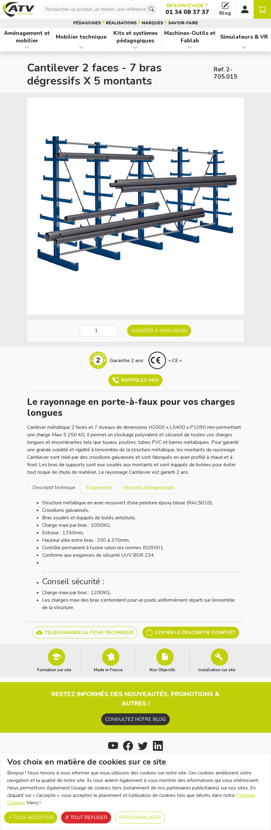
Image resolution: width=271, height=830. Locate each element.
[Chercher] (151, 9)
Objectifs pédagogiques (148, 487)
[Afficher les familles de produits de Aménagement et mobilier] (27, 47)
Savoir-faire (183, 23)
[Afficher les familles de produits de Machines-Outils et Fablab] (189, 47)
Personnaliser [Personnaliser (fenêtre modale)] (140, 817)
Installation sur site (216, 669)
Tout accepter (30, 817)
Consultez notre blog (135, 719)
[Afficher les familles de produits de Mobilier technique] (81, 47)
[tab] (54, 487)
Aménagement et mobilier (27, 37)
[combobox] (99, 9)
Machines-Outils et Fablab (190, 37)
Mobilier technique (81, 37)
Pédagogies (87, 23)
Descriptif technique (53, 487)
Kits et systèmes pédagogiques (135, 37)
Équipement (99, 487)
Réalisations (121, 23)
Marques (152, 23)
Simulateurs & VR (244, 37)
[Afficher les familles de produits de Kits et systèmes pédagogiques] (135, 47)
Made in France (108, 669)
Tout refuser (86, 817)
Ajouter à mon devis (159, 330)
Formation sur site (54, 669)
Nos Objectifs (162, 669)
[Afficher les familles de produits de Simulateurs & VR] (244, 47)
